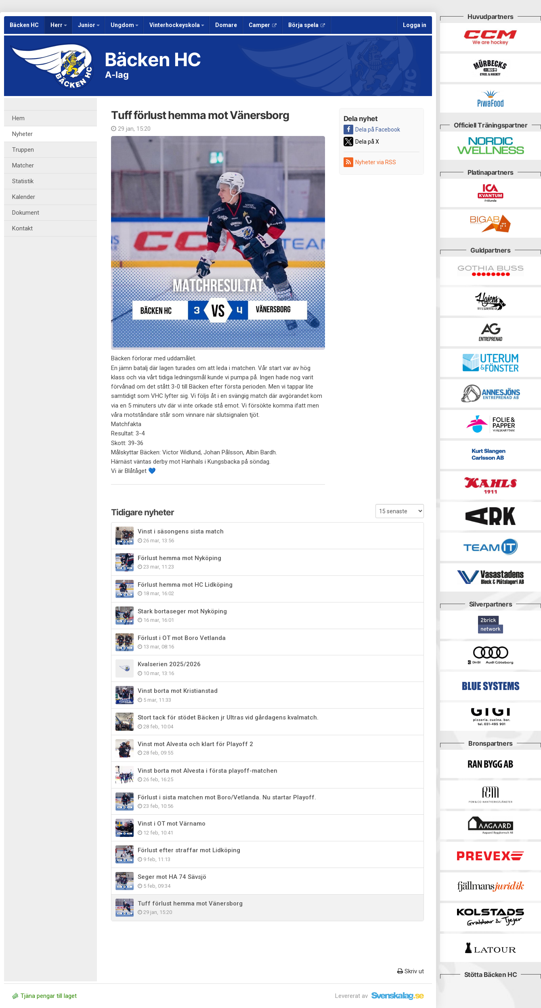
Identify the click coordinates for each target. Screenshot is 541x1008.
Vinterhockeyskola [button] (176, 25)
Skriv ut (410, 971)
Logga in (414, 25)
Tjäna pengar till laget (44, 996)
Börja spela (306, 25)
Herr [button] (58, 25)
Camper (263, 25)
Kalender (23, 197)
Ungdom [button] (124, 25)
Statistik (23, 181)
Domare (226, 25)
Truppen (23, 149)
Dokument (25, 212)
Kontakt (22, 228)
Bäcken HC (24, 25)
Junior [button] (89, 25)
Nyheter (22, 134)
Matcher (23, 165)
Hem (18, 118)
